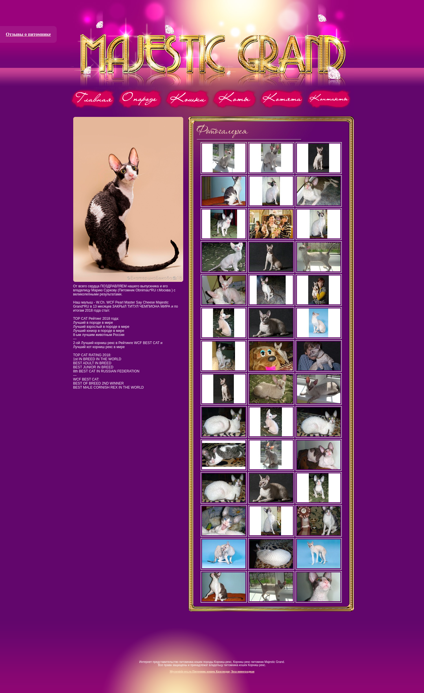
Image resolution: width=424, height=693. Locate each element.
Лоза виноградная (242, 671)
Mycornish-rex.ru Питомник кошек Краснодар (200, 671)
